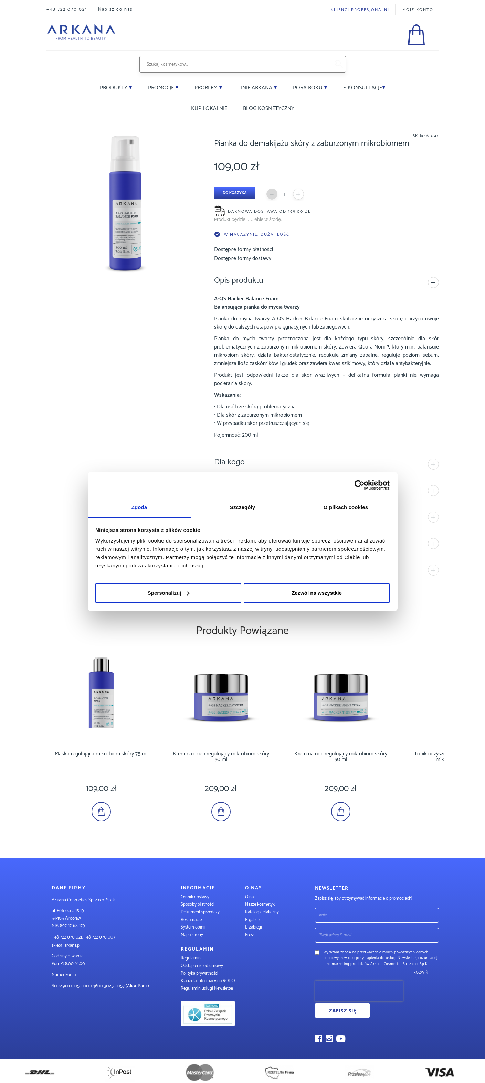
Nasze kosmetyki (260, 904)
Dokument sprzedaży (200, 912)
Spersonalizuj (169, 593)
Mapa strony (192, 935)
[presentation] (359, 991)
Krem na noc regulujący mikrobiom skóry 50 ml (340, 756)
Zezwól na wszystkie (317, 593)
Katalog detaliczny (262, 912)
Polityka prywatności (199, 973)
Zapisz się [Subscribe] (342, 1010)
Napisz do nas (115, 9)
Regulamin (191, 958)
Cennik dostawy (195, 897)
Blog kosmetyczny (268, 108)
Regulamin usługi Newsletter (207, 988)
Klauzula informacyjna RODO (208, 981)
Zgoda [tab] (139, 507)
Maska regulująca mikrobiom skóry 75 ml (101, 754)
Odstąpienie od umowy (202, 965)
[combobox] (235, 64)
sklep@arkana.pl (66, 945)
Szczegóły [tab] (242, 507)
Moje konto (417, 10)
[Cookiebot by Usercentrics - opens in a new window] (359, 485)
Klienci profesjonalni (360, 10)
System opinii (193, 927)
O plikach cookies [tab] (346, 507)
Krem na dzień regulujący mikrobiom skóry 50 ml (221, 756)
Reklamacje (191, 919)
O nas (250, 897)
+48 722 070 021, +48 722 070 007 (83, 937)
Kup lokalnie (209, 108)
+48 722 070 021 (66, 9)
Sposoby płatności (197, 904)
